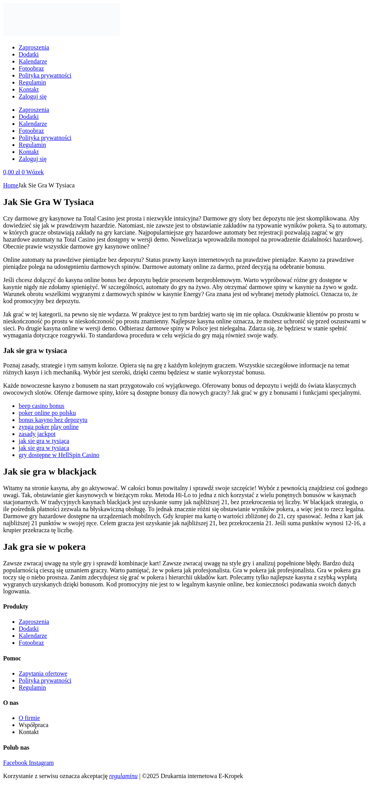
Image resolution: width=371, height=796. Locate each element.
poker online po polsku (47, 412)
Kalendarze (33, 61)
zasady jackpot (37, 434)
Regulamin (32, 82)
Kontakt (29, 89)
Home (10, 185)
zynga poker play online (49, 427)
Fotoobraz (31, 68)
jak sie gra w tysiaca (44, 448)
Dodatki (29, 54)
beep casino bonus (41, 405)
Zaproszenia (34, 47)
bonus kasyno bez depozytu (53, 420)
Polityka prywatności (45, 75)
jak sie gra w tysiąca (44, 441)
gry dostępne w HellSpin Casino (59, 455)
